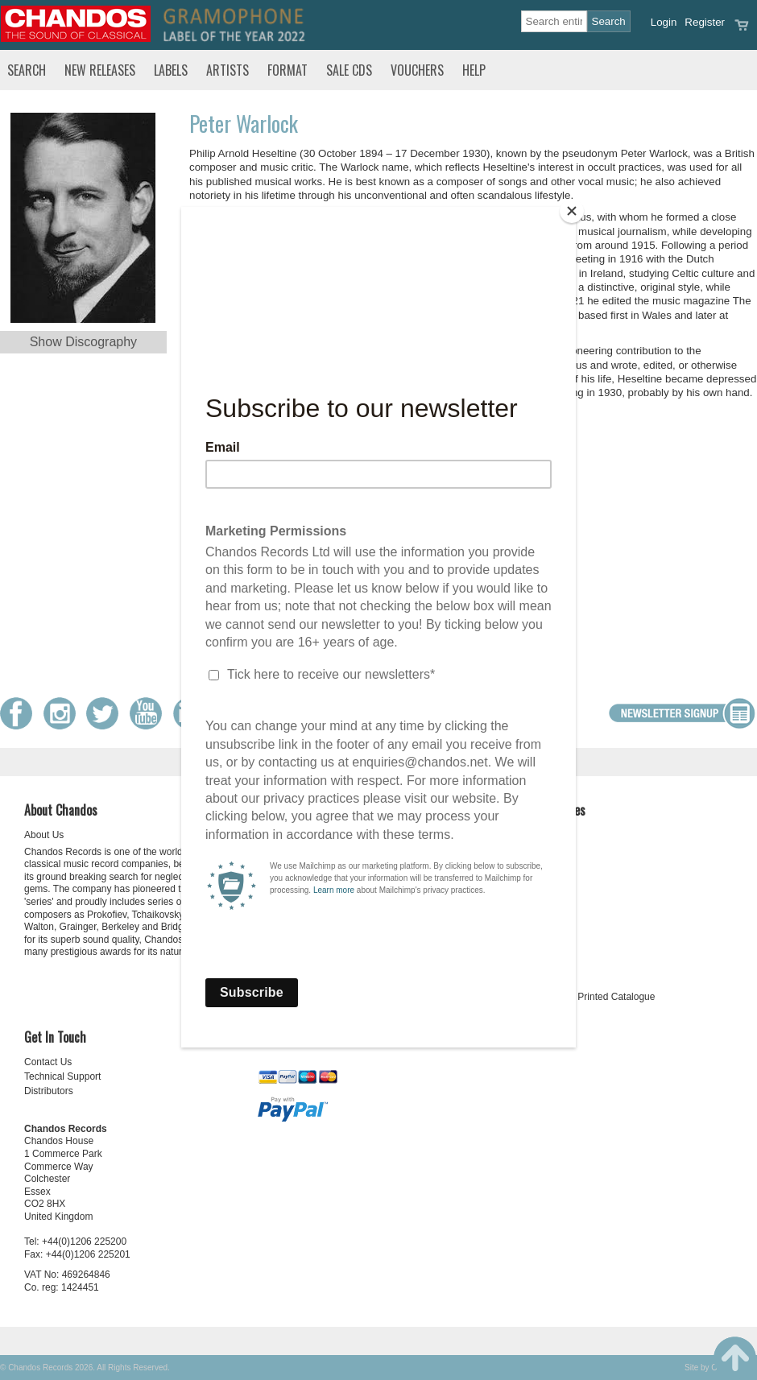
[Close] (572, 211)
